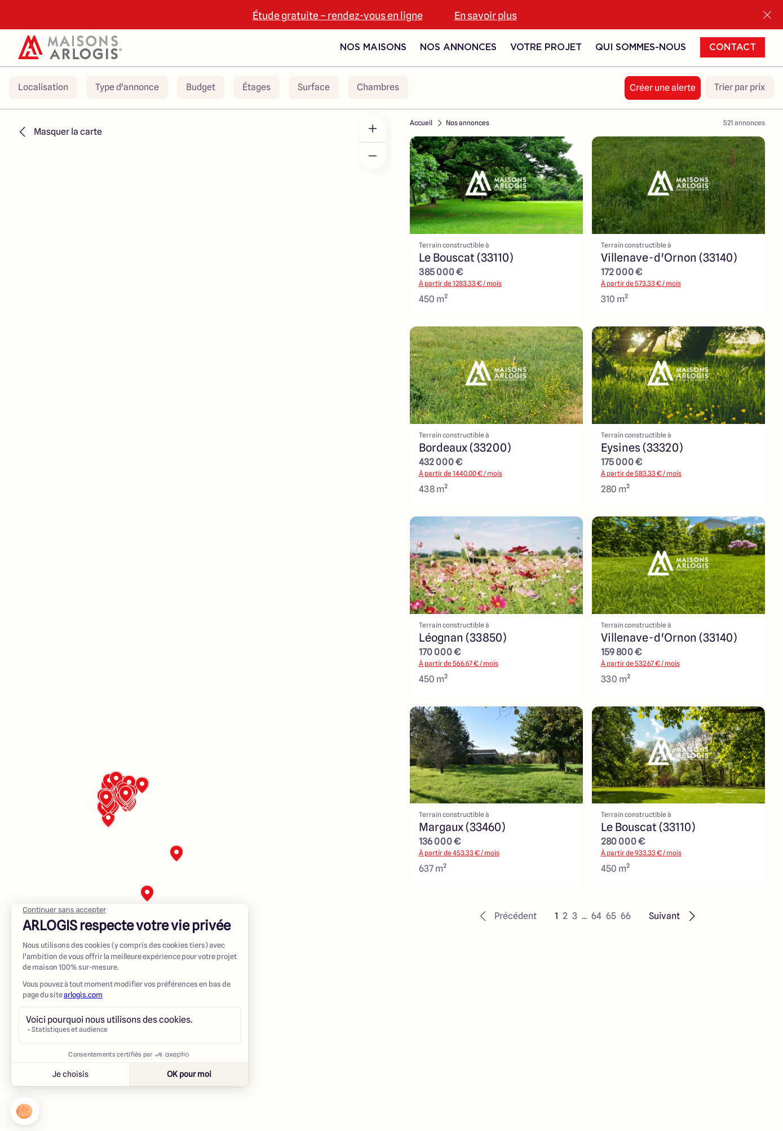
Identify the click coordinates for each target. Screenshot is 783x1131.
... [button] (584, 916)
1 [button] (556, 916)
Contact (732, 47)
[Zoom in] (372, 128)
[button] (506, 916)
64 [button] (596, 916)
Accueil (421, 122)
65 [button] (611, 916)
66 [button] (626, 916)
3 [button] (574, 916)
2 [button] (565, 916)
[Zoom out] (372, 155)
